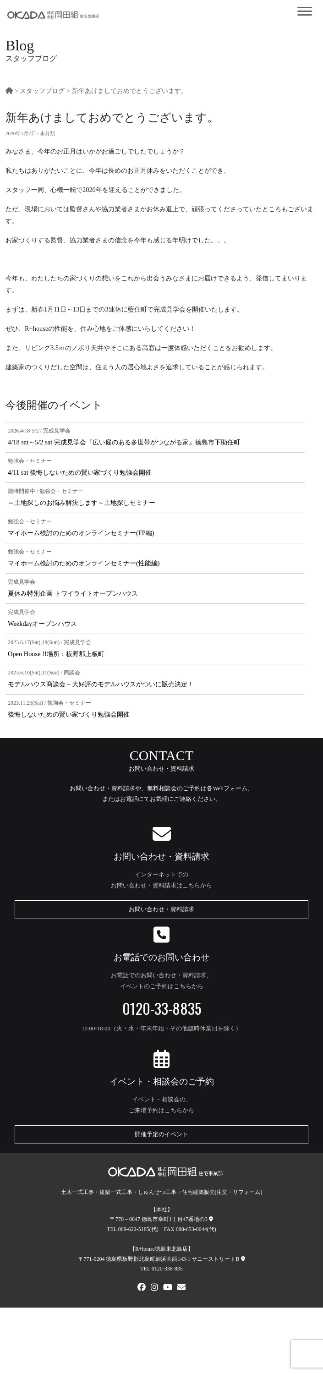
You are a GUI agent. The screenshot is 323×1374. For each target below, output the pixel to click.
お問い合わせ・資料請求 (161, 909)
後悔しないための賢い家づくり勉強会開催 (69, 714)
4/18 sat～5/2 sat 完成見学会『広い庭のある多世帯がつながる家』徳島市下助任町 (124, 442)
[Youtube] (167, 1288)
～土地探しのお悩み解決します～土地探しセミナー (81, 502)
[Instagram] (154, 1288)
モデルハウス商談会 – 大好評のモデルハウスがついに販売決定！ (101, 684)
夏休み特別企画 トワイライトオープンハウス (73, 593)
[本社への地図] (211, 1219)
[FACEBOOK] (142, 1288)
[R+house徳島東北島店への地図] (243, 1259)
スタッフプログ (42, 90)
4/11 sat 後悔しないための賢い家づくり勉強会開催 (80, 472)
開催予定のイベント (161, 1134)
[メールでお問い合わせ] (181, 1288)
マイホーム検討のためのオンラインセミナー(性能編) (84, 563)
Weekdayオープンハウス (42, 623)
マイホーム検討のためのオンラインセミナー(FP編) (81, 532)
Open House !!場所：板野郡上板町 (56, 653)
